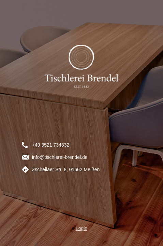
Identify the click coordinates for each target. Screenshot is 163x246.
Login (81, 228)
